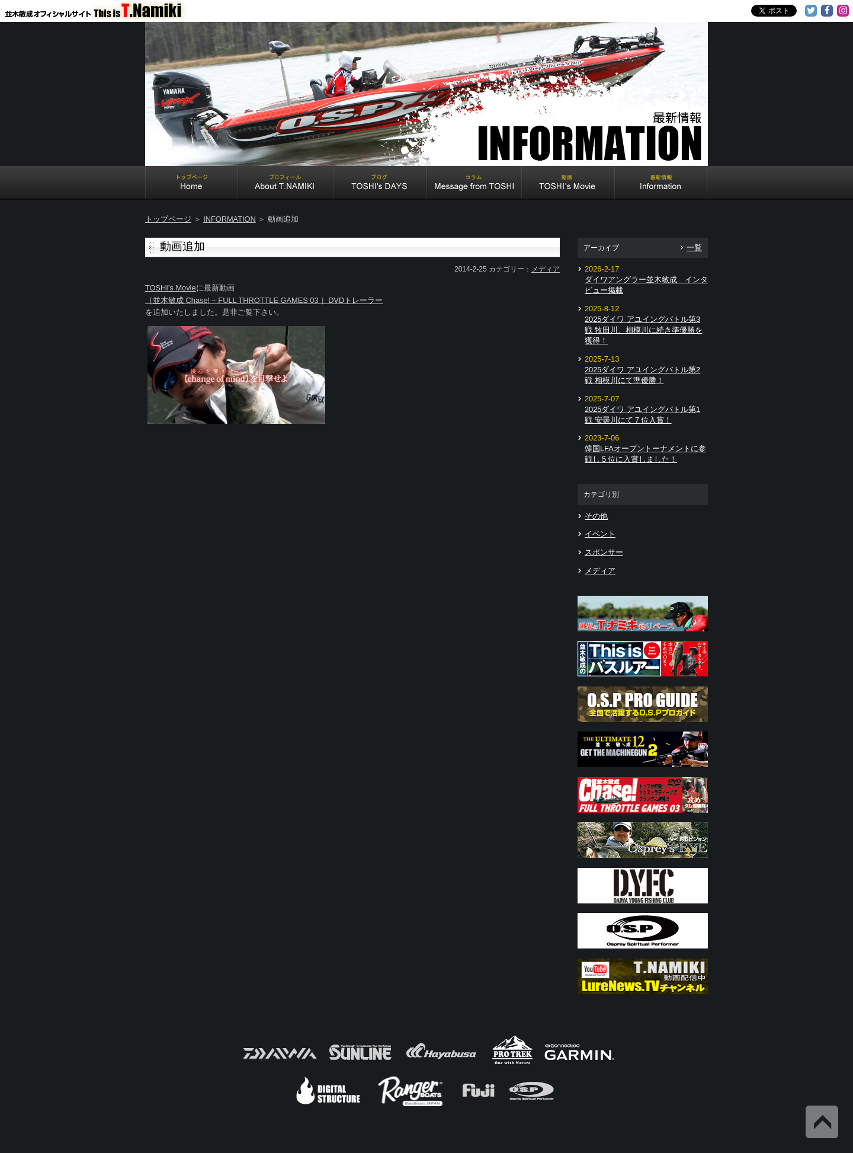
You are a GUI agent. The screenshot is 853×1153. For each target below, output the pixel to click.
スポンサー (604, 552)
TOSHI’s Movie (170, 287)
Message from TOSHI (474, 184)
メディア (545, 269)
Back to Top (822, 1122)
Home (191, 184)
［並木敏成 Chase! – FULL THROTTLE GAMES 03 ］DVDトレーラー (264, 300)
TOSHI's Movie (568, 184)
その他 (596, 516)
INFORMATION (229, 219)
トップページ (168, 219)
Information (661, 184)
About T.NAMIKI (285, 184)
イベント (600, 533)
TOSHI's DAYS (380, 184)
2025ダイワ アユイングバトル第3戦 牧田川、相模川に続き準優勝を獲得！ (644, 330)
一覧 (694, 247)
